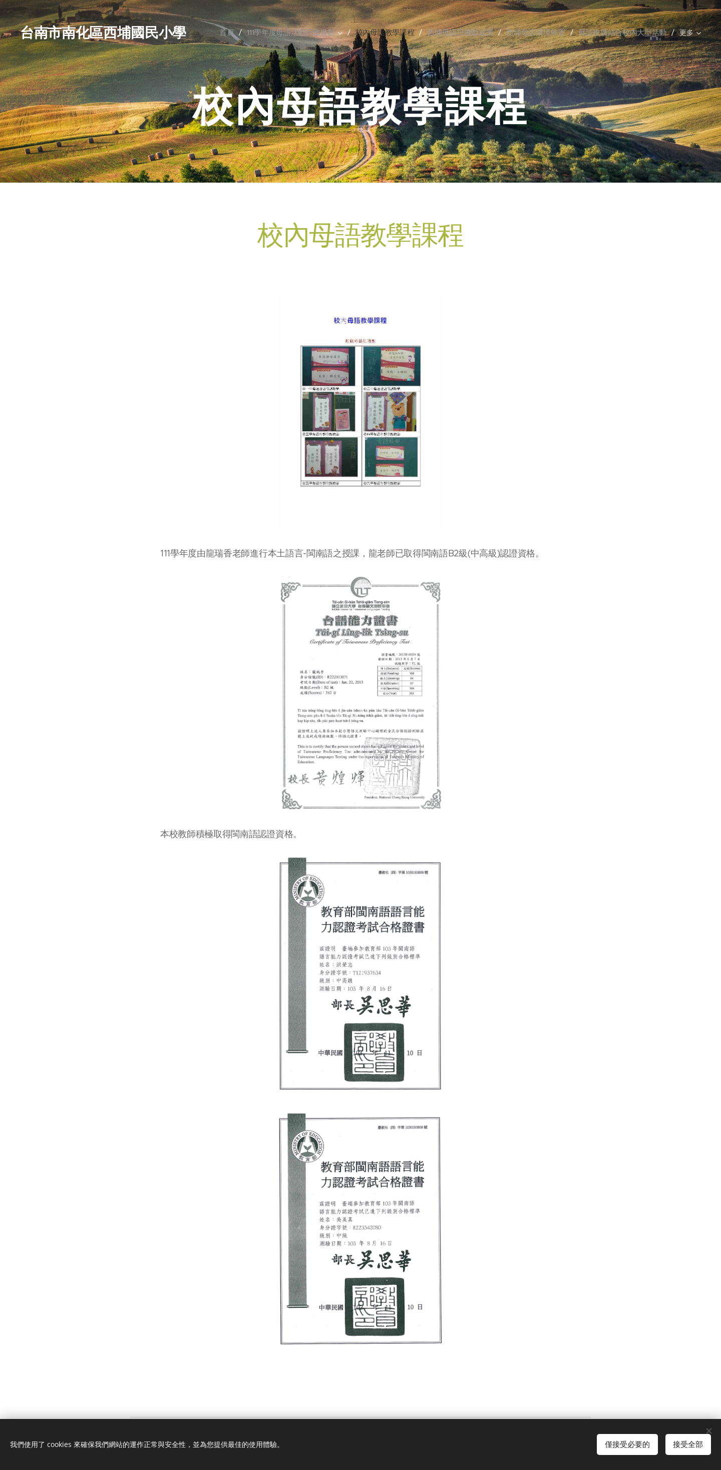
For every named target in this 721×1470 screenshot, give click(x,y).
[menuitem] (245, 32)
